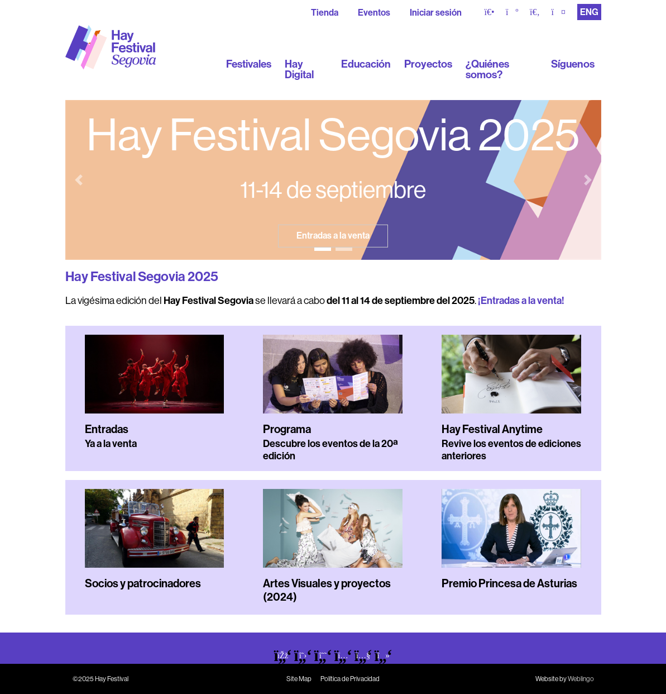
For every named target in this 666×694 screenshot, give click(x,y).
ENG (589, 12)
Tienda (324, 12)
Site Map (299, 679)
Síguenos (573, 64)
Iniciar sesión (436, 12)
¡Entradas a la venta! (521, 300)
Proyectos (428, 64)
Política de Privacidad (350, 679)
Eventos (374, 12)
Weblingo (581, 679)
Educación (366, 64)
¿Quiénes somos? (487, 69)
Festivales (248, 64)
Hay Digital (299, 69)
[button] (78, 180)
